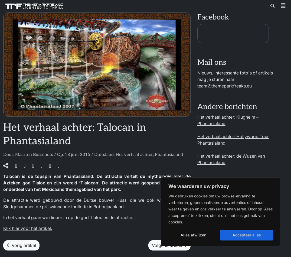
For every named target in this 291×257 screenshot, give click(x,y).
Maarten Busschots (34, 154)
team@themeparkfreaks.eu (224, 86)
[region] (220, 211)
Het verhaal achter (134, 154)
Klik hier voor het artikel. (27, 228)
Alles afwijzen (193, 235)
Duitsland (104, 154)
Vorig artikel (21, 245)
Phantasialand (169, 154)
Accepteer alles (247, 235)
